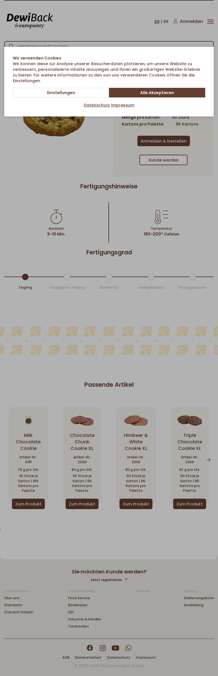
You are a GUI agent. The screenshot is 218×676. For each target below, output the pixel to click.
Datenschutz (97, 105)
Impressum (122, 105)
